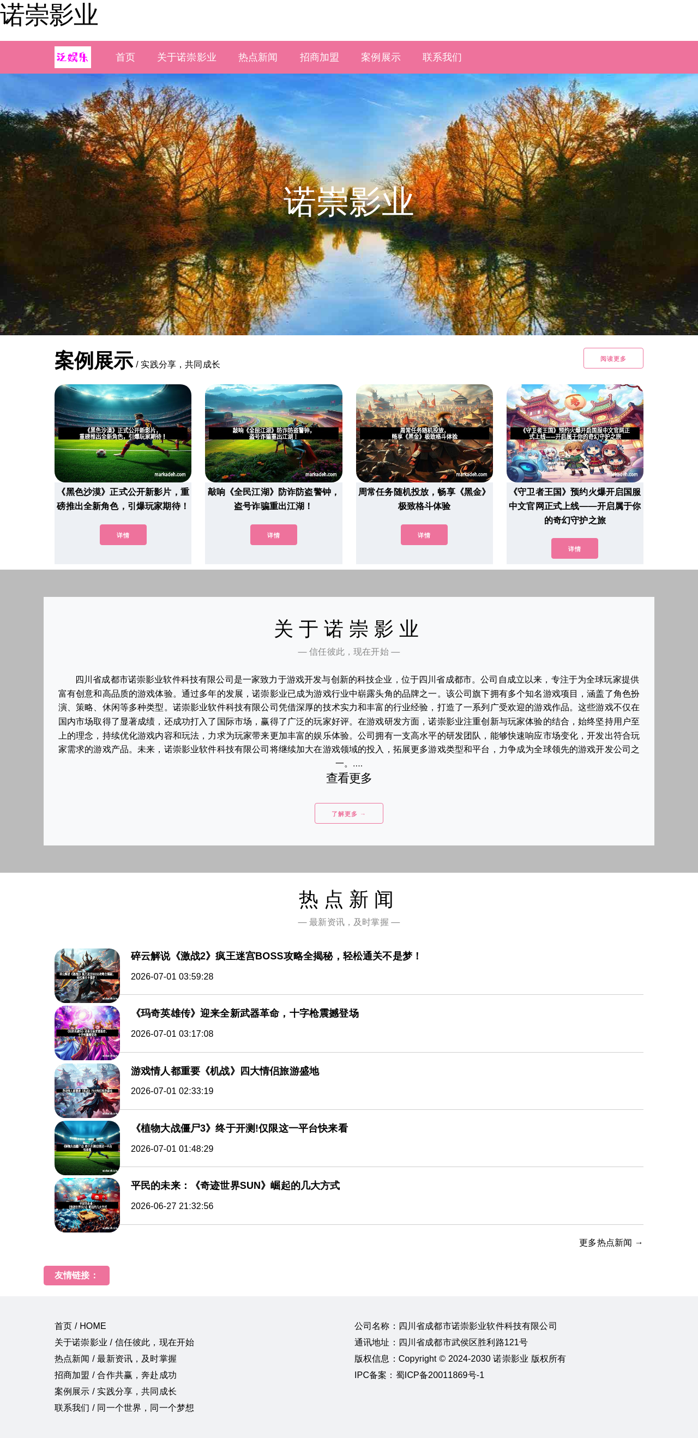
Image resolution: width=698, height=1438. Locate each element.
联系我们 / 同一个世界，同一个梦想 (124, 1407)
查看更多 (349, 778)
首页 (125, 57)
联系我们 (442, 57)
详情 (123, 535)
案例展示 (381, 57)
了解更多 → (349, 814)
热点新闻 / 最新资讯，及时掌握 (116, 1358)
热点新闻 (258, 57)
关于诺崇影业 (186, 57)
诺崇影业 (49, 15)
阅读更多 (613, 358)
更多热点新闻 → (611, 1242)
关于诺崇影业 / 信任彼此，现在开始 (124, 1342)
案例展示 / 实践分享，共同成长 (116, 1391)
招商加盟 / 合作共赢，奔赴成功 (116, 1375)
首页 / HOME (80, 1326)
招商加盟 (320, 57)
